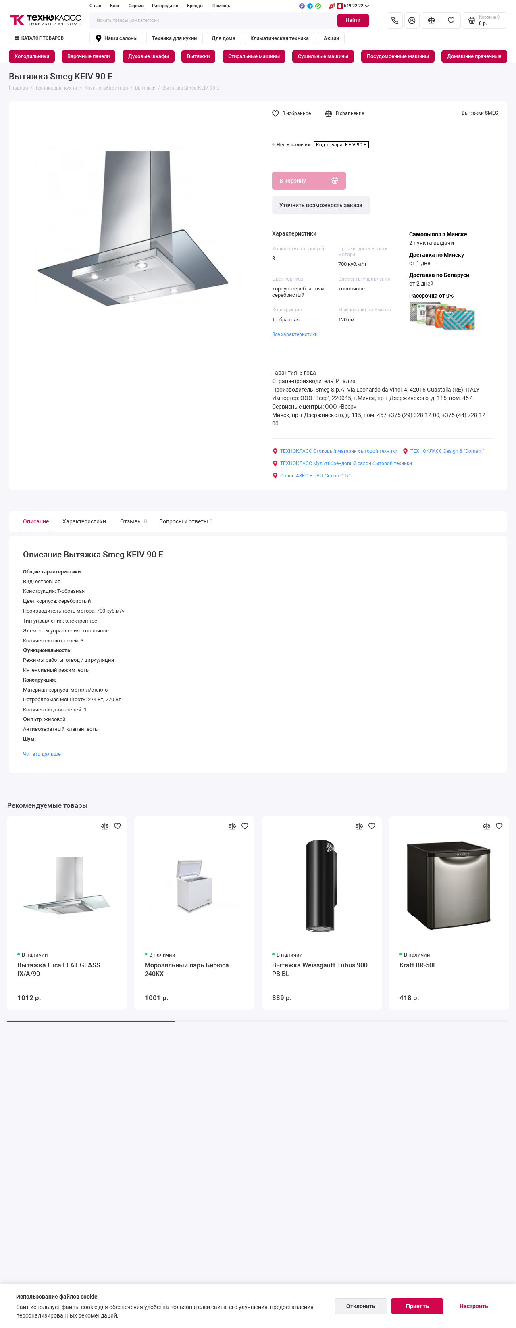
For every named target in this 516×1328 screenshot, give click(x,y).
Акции (331, 38)
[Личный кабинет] (412, 20)
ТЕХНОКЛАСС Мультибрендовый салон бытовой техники (342, 464)
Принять (417, 1306)
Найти (353, 20)
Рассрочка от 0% (431, 295)
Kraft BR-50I (417, 965)
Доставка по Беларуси (439, 275)
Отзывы (132, 521)
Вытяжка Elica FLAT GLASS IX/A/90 (58, 969)
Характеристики (84, 521)
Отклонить (360, 1306)
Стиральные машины (254, 56)
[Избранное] (450, 20)
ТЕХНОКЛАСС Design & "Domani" (443, 451)
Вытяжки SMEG (480, 113)
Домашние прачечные (474, 56)
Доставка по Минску (436, 255)
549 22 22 (348, 6)
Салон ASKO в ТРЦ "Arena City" (311, 476)
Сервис (136, 5)
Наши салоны (116, 38)
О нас (95, 5)
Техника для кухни (174, 38)
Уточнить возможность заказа (320, 205)
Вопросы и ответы (185, 521)
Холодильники (32, 56)
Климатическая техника (279, 38)
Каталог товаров (39, 38)
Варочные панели (88, 56)
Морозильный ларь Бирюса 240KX (187, 969)
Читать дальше (42, 754)
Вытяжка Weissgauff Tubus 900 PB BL (320, 969)
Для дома (223, 38)
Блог (115, 5)
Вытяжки (198, 56)
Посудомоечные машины (398, 56)
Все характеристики (295, 334)
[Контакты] (394, 20)
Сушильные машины (323, 56)
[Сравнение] (431, 20)
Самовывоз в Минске (438, 234)
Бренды (195, 5)
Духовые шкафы (148, 56)
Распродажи (165, 5)
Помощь (221, 5)
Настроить (474, 1306)
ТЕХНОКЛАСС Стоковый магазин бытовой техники (334, 451)
